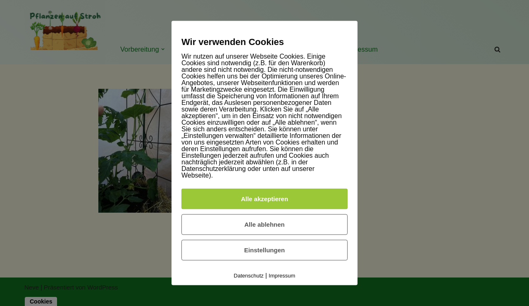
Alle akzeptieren (264, 198)
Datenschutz (249, 276)
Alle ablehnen (264, 224)
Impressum (282, 276)
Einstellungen (264, 250)
